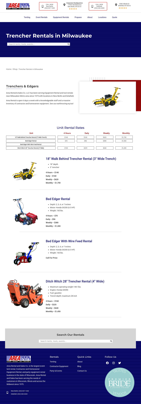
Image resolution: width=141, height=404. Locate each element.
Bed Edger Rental (30, 141)
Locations (102, 17)
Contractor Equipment (59, 366)
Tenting (27, 17)
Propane (78, 17)
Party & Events (56, 371)
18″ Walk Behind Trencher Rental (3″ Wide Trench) (31, 137)
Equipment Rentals (61, 17)
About (89, 17)
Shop (15, 69)
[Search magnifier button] (68, 44)
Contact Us (82, 371)
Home (8, 69)
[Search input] (37, 44)
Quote (114, 17)
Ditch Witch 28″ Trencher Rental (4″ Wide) (31, 148)
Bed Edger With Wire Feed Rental (30, 144)
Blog (79, 366)
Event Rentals (41, 17)
